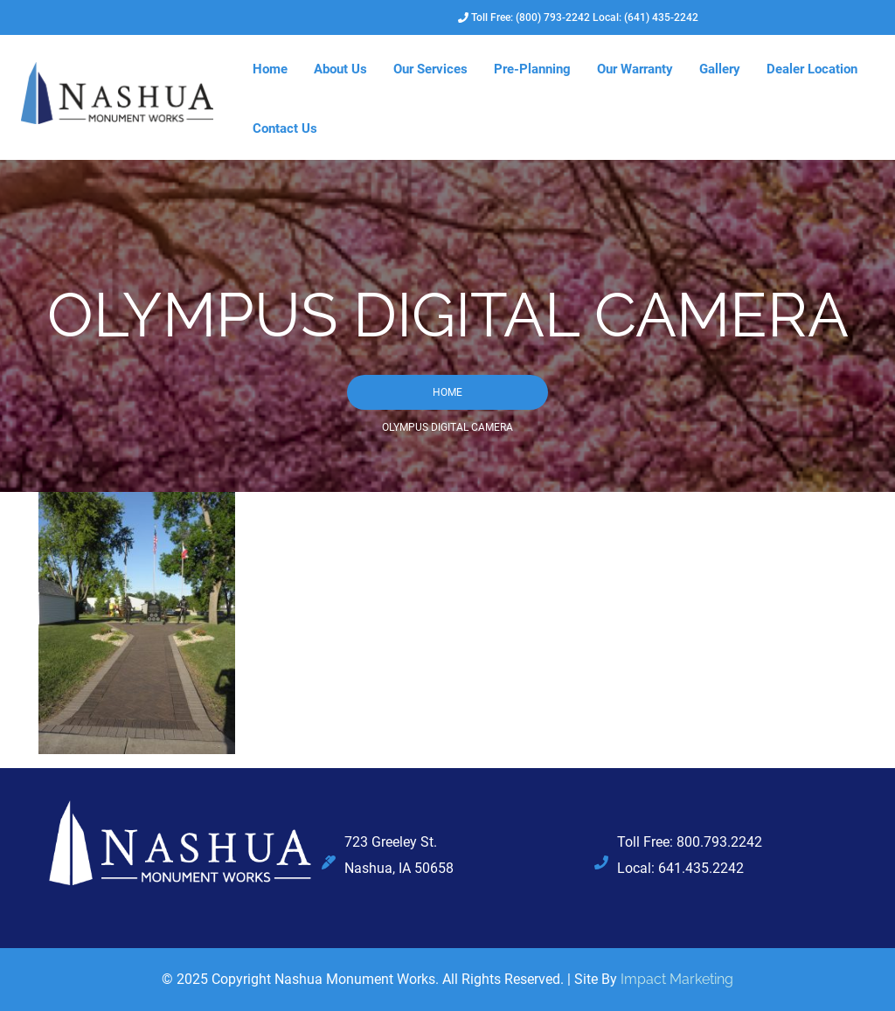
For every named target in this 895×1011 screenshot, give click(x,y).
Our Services (430, 69)
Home (270, 69)
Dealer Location (812, 69)
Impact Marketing (677, 979)
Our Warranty (635, 69)
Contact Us (285, 128)
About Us (340, 69)
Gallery (719, 69)
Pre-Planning (532, 69)
